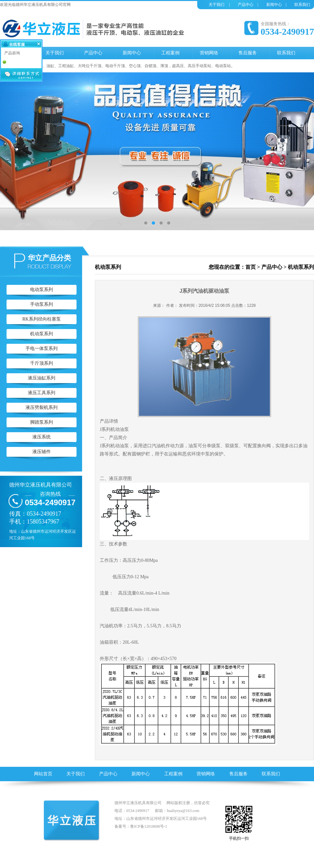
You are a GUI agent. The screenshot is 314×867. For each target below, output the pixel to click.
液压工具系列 (41, 392)
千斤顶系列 (41, 363)
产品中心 (245, 4)
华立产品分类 (49, 258)
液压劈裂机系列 (42, 407)
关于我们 (216, 4)
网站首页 (43, 773)
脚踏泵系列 (41, 422)
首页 (250, 267)
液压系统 (41, 436)
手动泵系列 (41, 304)
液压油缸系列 (41, 378)
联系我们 (302, 4)
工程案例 (173, 773)
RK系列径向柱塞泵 (41, 319)
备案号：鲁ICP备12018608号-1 (140, 826)
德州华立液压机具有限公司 (40, 485)
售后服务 (238, 773)
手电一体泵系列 (42, 348)
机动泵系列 (41, 333)
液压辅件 (41, 451)
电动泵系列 (41, 289)
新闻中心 (274, 4)
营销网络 (206, 773)
